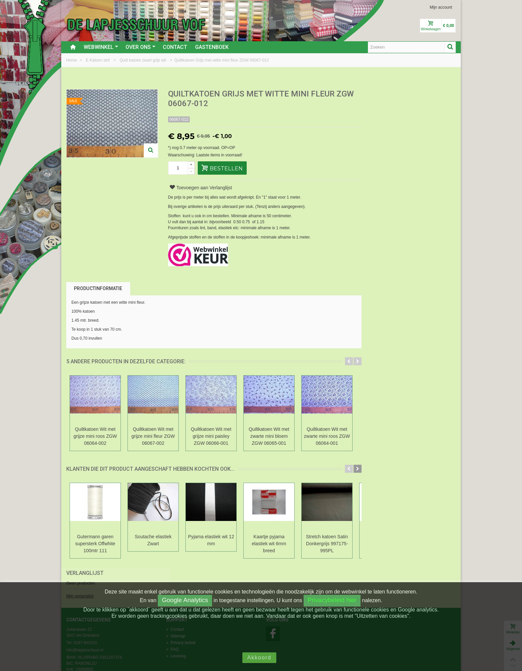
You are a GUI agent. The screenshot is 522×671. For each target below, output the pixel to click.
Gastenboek (212, 47)
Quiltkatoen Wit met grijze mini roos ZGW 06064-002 (95, 436)
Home (72, 60)
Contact (175, 47)
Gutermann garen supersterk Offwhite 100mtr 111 (95, 543)
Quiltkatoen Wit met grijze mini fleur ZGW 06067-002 (153, 436)
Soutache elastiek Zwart (153, 540)
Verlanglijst (384, 94)
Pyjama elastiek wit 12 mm (211, 540)
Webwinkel (101, 47)
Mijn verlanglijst (379, 117)
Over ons (140, 47)
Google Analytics (185, 599)
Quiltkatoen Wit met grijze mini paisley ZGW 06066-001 (211, 436)
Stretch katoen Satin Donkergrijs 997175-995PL (327, 543)
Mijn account (441, 7)
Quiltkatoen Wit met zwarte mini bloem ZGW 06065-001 (269, 436)
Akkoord (259, 657)
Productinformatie (98, 288)
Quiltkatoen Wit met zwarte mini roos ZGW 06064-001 (327, 436)
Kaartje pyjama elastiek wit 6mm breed (269, 543)
